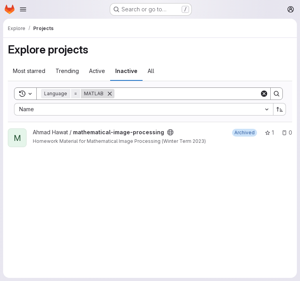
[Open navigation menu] (23, 9)
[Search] (187, 93)
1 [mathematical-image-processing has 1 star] (269, 132)
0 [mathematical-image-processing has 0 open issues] (287, 132)
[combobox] (143, 109)
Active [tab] (97, 71)
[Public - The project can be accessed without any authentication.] (170, 132)
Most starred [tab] (29, 71)
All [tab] (151, 71)
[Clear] (264, 93)
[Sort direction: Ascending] (279, 109)
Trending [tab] (67, 71)
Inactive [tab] (126, 71)
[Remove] (109, 93)
